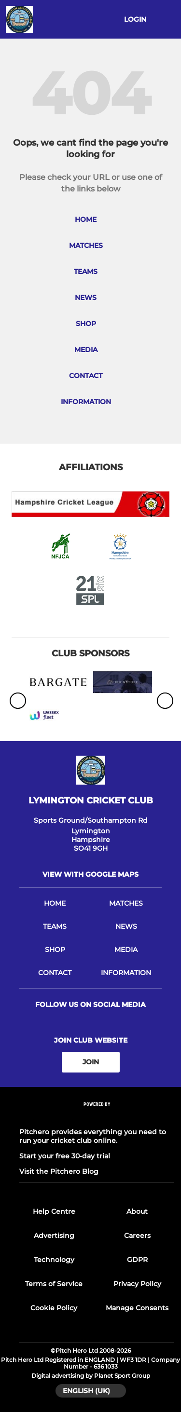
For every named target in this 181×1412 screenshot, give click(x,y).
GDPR (137, 1259)
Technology (54, 1259)
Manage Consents (137, 1307)
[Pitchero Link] (97, 1116)
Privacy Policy (137, 1283)
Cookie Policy (53, 1307)
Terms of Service (54, 1283)
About (137, 1211)
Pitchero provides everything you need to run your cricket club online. (92, 1136)
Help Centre (54, 1211)
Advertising (54, 1235)
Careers (137, 1235)
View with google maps (90, 874)
